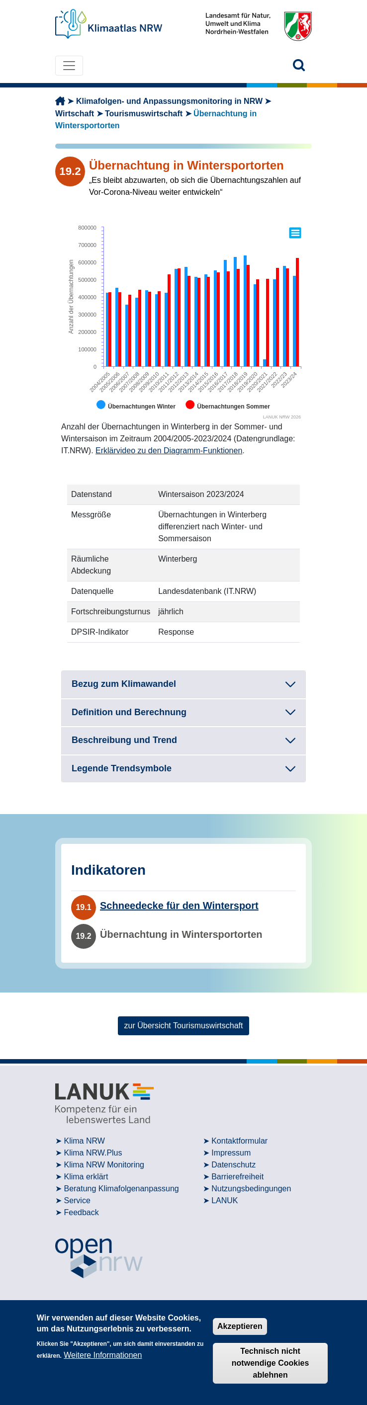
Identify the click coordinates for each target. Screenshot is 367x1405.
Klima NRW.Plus (93, 1153)
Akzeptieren (240, 1326)
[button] (299, 65)
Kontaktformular (239, 1141)
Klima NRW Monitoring (104, 1164)
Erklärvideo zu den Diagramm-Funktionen (168, 450)
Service (77, 1200)
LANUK (224, 1200)
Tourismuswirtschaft (144, 113)
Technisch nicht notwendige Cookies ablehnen (270, 1363)
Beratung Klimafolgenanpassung (121, 1188)
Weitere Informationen (103, 1355)
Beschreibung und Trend (124, 740)
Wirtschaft (74, 113)
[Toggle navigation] (69, 66)
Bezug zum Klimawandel (124, 684)
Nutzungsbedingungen (251, 1188)
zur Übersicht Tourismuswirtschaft (183, 1025)
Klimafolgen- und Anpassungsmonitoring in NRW (169, 101)
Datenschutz (233, 1164)
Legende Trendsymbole (122, 768)
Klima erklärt (86, 1176)
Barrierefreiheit (237, 1176)
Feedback (81, 1212)
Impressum (231, 1153)
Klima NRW (84, 1141)
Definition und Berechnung (129, 712)
